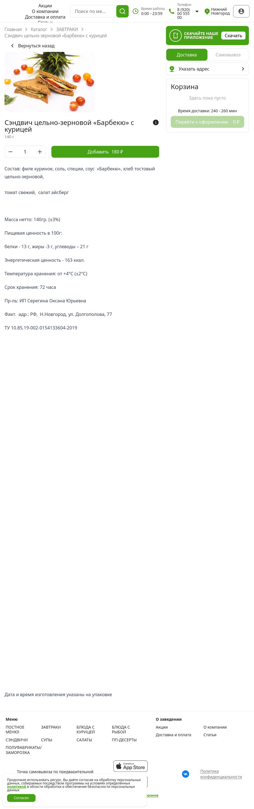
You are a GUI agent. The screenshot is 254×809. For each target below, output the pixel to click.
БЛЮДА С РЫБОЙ (121, 730)
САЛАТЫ (84, 739)
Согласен (21, 797)
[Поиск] (122, 11)
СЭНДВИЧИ (17, 739)
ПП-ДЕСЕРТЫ (124, 739)
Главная (13, 29)
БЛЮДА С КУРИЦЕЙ (85, 730)
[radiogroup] (207, 55)
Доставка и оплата (45, 17)
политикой (16, 786)
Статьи (209, 734)
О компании (45, 11)
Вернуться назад (31, 45)
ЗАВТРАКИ (67, 29)
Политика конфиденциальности (221, 773)
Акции (45, 5)
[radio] (186, 55)
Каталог (39, 29)
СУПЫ (46, 739)
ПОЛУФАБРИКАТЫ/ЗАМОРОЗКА (22, 750)
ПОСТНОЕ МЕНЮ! (15, 730)
